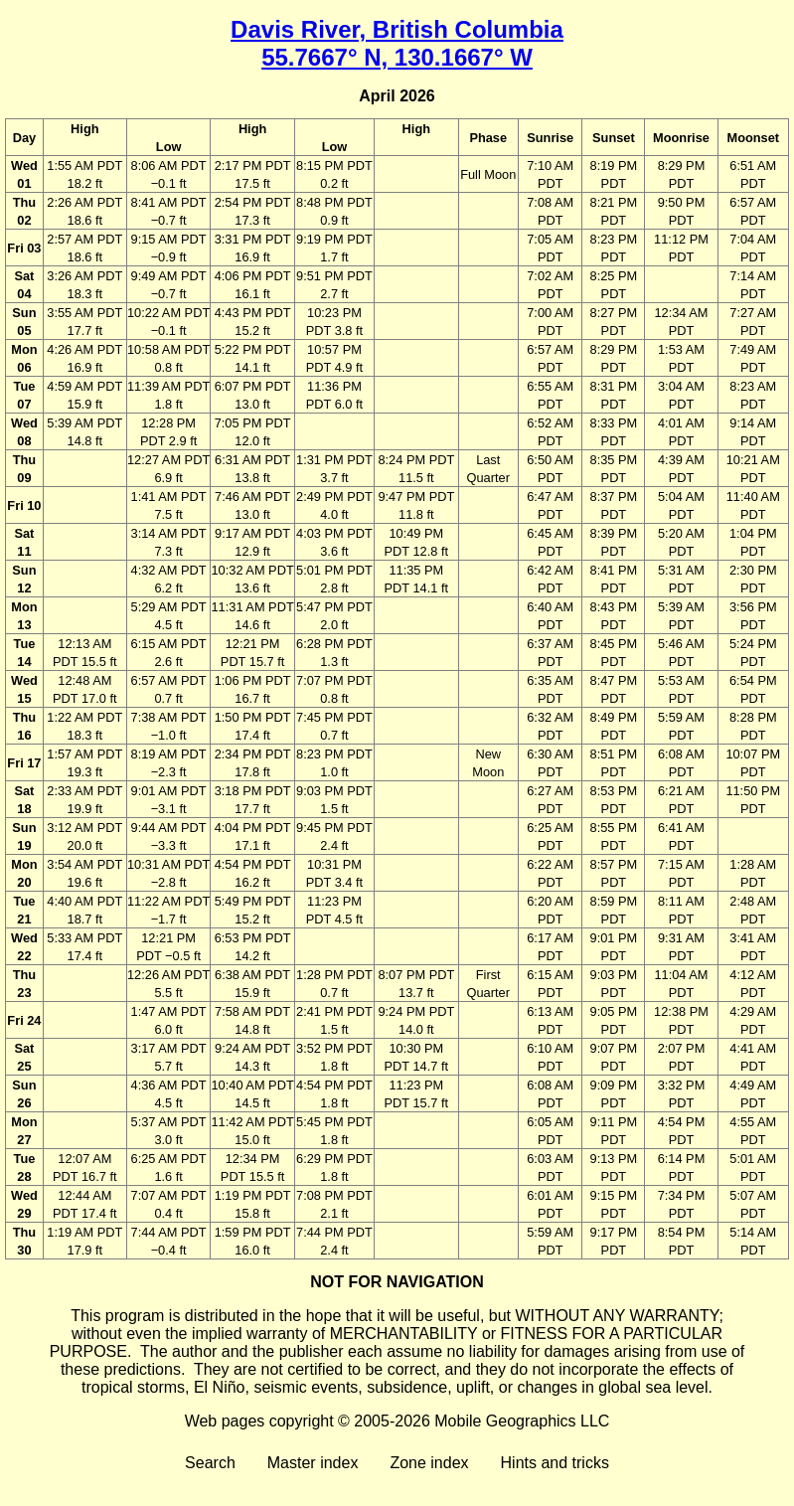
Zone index (429, 1462)
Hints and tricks (555, 1462)
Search (210, 1462)
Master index (313, 1462)
